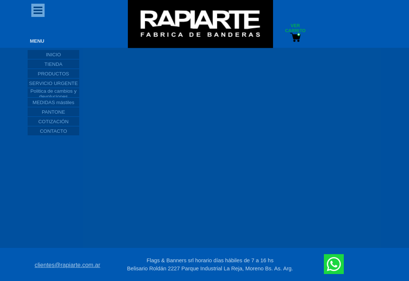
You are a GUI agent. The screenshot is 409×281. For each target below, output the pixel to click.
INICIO (53, 54)
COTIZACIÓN (53, 121)
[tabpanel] (210, 264)
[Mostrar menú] (38, 10)
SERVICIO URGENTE (53, 83)
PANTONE (53, 112)
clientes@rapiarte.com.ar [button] (67, 265)
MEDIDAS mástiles (53, 102)
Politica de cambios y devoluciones (53, 93)
